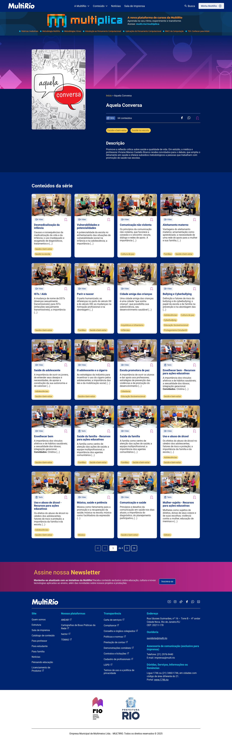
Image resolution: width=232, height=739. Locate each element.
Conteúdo (100, 6)
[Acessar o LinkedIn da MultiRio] (198, 602)
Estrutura (36, 625)
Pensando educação (42, 662)
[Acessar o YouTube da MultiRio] (169, 602)
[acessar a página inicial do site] (21, 6)
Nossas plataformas (73, 613)
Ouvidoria (152, 632)
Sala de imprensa (41, 630)
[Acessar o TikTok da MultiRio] (181, 602)
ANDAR (66, 620)
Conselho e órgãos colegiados (121, 631)
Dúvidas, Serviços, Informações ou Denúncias (167, 666)
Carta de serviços (114, 620)
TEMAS (66, 640)
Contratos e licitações (116, 653)
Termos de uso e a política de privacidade (119, 672)
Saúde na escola (141, 130)
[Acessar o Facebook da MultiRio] (187, 602)
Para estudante (39, 646)
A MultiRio (81, 6)
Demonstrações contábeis (119, 648)
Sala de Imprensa (134, 6)
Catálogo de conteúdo (43, 636)
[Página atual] (113, 549)
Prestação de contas (116, 642)
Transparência (112, 613)
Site (34, 613)
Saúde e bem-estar (117, 130)
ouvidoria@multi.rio (157, 638)
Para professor (39, 641)
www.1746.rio (161, 680)
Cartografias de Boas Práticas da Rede (78, 627)
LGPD (108, 665)
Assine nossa (67, 572)
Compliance (111, 625)
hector (66, 634)
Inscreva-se (167, 582)
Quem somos (39, 620)
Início (109, 95)
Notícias (116, 6)
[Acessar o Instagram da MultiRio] (175, 602)
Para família (38, 652)
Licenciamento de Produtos (41, 670)
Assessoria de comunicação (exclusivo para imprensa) (173, 648)
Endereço (152, 613)
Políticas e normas (115, 637)
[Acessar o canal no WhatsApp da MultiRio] (193, 602)
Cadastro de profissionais (118, 659)
